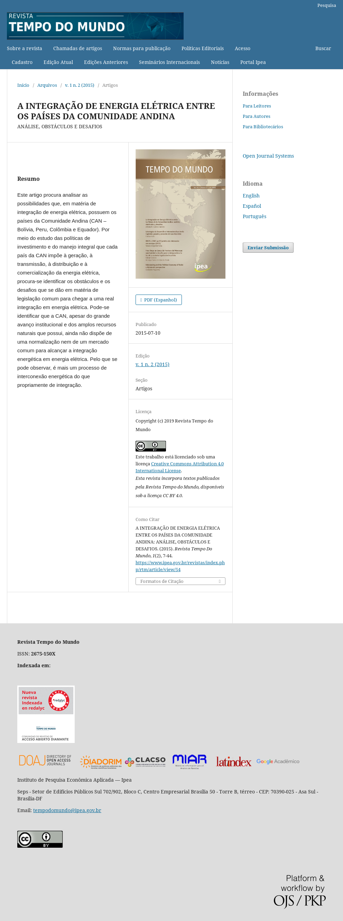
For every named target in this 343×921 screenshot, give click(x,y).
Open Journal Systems (268, 155)
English (251, 195)
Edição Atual (58, 62)
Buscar (323, 48)
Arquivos (47, 85)
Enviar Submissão (268, 247)
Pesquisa (326, 5)
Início (23, 85)
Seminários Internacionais (169, 62)
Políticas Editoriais (203, 48)
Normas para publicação (141, 48)
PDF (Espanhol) (160, 300)
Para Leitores (257, 106)
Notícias (220, 62)
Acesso (242, 48)
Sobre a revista (24, 48)
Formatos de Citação (162, 581)
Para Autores (256, 116)
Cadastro (22, 62)
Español (252, 206)
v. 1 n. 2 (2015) (79, 85)
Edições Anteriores (106, 62)
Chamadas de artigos (77, 48)
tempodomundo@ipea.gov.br (67, 810)
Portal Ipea (253, 62)
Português (254, 216)
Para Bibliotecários (263, 126)
